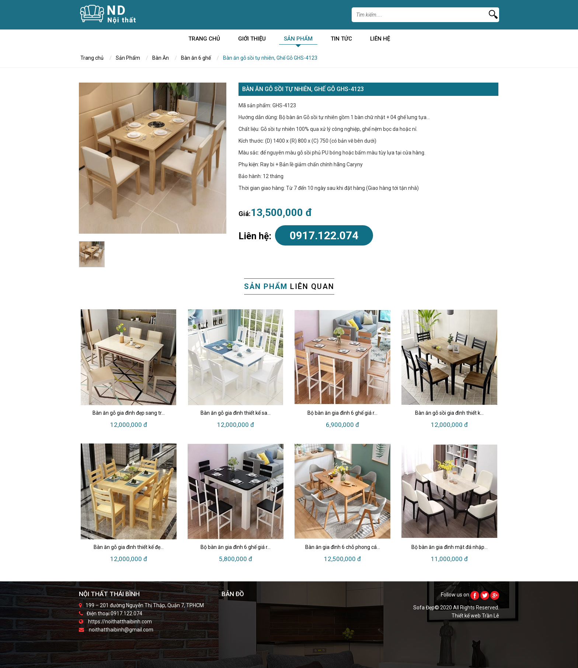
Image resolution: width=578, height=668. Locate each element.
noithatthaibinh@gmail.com (121, 630)
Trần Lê (490, 616)
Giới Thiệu (252, 40)
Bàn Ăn (160, 58)
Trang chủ (204, 40)
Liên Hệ (380, 40)
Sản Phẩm (298, 40)
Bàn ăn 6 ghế (196, 58)
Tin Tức (341, 40)
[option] (152, 158)
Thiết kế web (467, 616)
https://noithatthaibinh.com (120, 621)
